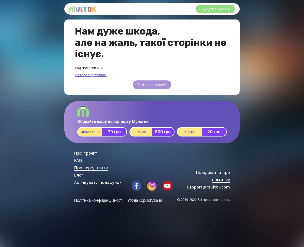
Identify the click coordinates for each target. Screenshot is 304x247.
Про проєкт (85, 153)
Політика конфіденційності (98, 200)
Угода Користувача (144, 200)
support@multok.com (208, 187)
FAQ (78, 160)
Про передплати (91, 167)
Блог (79, 175)
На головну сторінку (91, 75)
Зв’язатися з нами (152, 84)
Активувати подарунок (98, 182)
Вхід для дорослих (215, 9)
